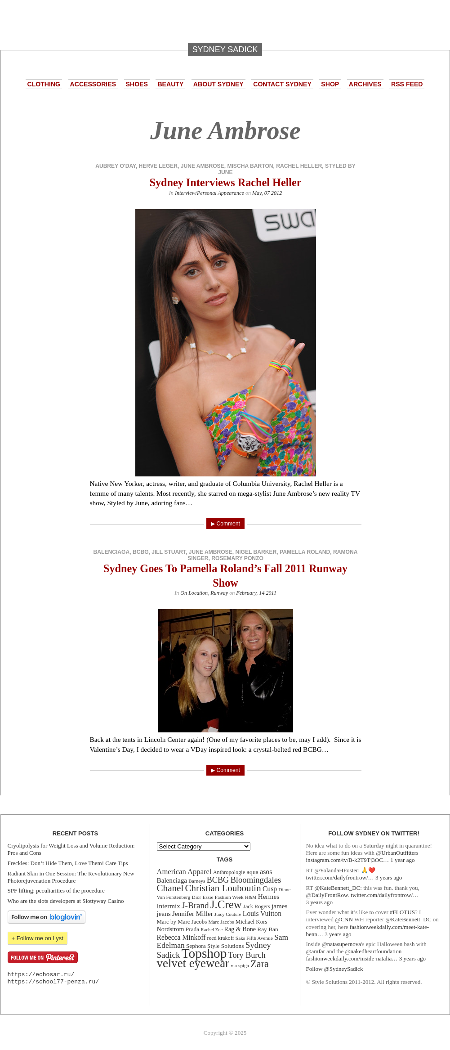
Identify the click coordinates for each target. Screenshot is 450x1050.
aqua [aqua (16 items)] (252, 871)
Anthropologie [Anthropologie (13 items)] (229, 872)
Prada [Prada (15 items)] (192, 929)
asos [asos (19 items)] (266, 871)
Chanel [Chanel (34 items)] (170, 888)
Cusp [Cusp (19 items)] (270, 889)
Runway (219, 593)
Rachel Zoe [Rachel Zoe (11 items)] (212, 929)
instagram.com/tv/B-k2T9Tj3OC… (347, 860)
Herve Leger (157, 166)
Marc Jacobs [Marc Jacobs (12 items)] (221, 921)
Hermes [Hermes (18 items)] (268, 896)
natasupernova (344, 944)
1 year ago (402, 860)
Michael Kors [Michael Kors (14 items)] (251, 921)
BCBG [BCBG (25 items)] (218, 879)
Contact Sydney (282, 84)
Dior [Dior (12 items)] (196, 897)
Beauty (170, 84)
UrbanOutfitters (400, 852)
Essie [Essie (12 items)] (208, 897)
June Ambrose (202, 166)
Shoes (137, 84)
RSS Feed (407, 84)
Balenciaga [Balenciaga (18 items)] (172, 880)
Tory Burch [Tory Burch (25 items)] (247, 955)
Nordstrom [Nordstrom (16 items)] (170, 929)
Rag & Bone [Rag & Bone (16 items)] (240, 929)
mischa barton (250, 166)
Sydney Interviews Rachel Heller (225, 182)
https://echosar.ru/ (41, 974)
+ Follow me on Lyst (37, 938)
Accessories (93, 84)
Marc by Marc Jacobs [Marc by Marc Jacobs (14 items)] (182, 921)
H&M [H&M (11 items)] (250, 897)
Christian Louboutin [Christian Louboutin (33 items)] (223, 888)
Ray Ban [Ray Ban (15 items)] (267, 929)
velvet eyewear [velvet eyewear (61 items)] (193, 963)
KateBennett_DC (340, 887)
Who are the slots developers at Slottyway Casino (66, 900)
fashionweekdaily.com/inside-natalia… (352, 958)
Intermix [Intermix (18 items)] (168, 906)
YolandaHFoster (339, 870)
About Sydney (218, 84)
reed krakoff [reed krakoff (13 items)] (220, 938)
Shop (330, 84)
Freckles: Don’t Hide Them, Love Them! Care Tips (68, 863)
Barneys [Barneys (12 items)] (196, 881)
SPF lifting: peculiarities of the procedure (56, 890)
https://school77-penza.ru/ (53, 981)
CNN (346, 919)
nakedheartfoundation (376, 951)
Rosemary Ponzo (237, 558)
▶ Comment (225, 524)
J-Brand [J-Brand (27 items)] (195, 905)
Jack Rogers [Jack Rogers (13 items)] (256, 906)
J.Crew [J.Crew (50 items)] (226, 904)
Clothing (44, 84)
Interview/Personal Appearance (209, 193)
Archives (365, 84)
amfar (318, 951)
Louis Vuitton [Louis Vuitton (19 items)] (262, 913)
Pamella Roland (305, 552)
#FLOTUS (402, 912)
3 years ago (388, 877)
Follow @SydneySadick (334, 968)
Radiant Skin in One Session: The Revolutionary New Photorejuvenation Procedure (71, 877)
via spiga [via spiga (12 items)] (240, 965)
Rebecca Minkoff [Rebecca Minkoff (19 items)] (181, 937)
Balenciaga (112, 552)
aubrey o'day (115, 166)
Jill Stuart (168, 552)
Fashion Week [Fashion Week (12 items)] (229, 897)
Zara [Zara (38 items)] (259, 963)
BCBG (141, 552)
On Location (194, 593)
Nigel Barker (255, 552)
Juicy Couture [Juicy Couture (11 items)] (227, 914)
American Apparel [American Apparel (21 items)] (184, 871)
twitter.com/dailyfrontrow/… (340, 877)
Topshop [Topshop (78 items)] (204, 953)
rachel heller (299, 166)
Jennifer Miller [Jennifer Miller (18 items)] (192, 913)
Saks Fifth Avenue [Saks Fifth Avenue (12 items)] (254, 938)
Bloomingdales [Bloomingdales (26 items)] (255, 879)
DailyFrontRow (330, 895)
